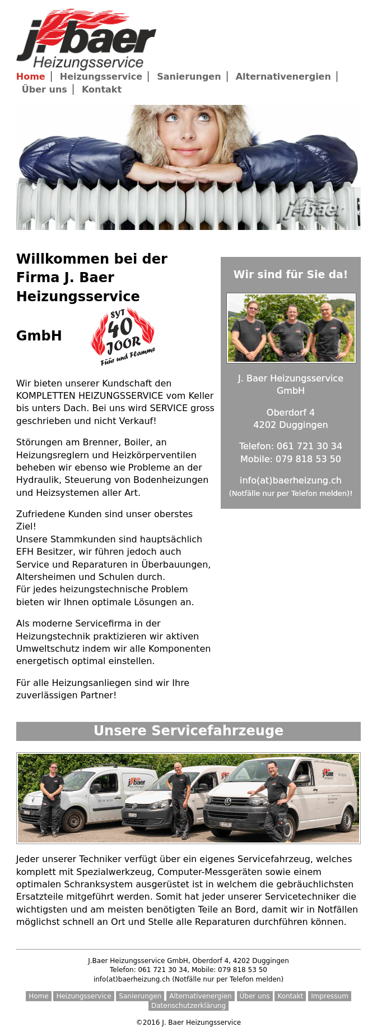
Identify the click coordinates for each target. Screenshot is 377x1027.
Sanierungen (189, 76)
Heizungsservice (101, 76)
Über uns (44, 89)
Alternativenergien (283, 76)
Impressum (329, 996)
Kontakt (102, 89)
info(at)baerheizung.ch (291, 480)
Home (38, 996)
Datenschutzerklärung (188, 1006)
